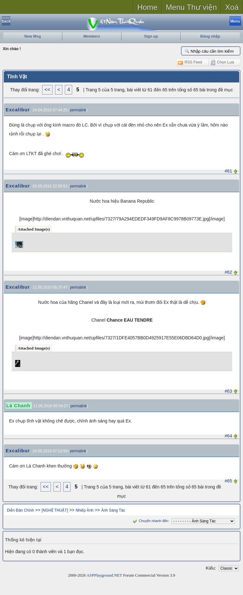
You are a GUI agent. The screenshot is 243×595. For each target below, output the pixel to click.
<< (47, 89)
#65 (228, 480)
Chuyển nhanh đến (150, 521)
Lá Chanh (18, 405)
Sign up (151, 36)
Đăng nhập (210, 36)
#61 (228, 170)
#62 (228, 272)
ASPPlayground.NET (104, 575)
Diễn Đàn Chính (20, 510)
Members (92, 36)
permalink (78, 110)
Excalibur (18, 109)
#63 (228, 391)
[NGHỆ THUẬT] (55, 510)
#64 (228, 435)
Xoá (232, 7)
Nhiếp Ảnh (84, 510)
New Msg (32, 36)
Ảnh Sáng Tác (113, 510)
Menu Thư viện (191, 7)
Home (147, 7)
